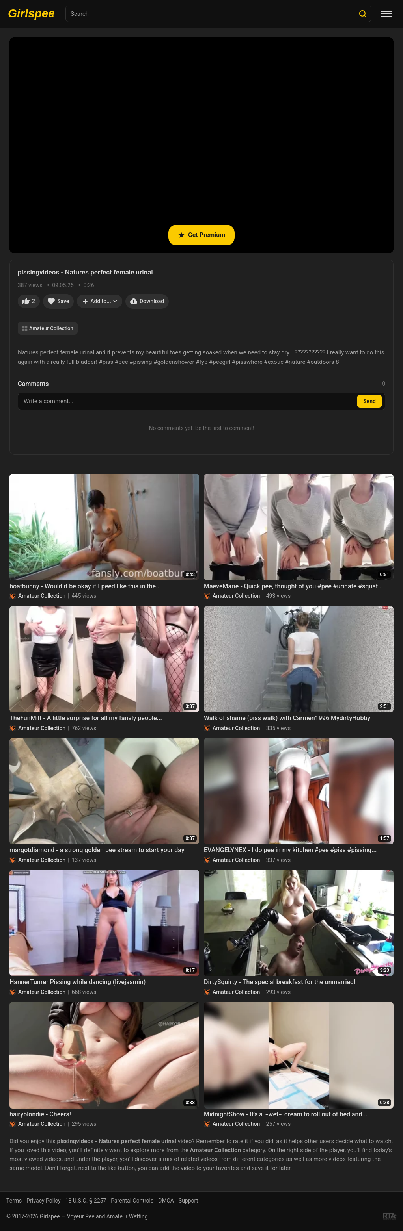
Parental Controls (132, 1201)
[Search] (363, 14)
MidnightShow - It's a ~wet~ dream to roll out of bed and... (286, 1114)
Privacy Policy (43, 1201)
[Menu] (386, 13)
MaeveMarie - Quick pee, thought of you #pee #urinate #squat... (293, 586)
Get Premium (201, 235)
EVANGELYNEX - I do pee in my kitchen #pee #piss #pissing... (290, 850)
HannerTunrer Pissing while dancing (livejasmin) (77, 982)
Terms (14, 1201)
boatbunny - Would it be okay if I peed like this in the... (85, 586)
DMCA (166, 1201)
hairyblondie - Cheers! (40, 1114)
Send (369, 401)
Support (188, 1201)
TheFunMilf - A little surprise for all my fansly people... (85, 718)
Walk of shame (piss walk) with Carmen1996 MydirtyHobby (287, 718)
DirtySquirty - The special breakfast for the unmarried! (279, 982)
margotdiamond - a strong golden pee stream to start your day (97, 850)
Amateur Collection (47, 328)
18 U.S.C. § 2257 (85, 1201)
